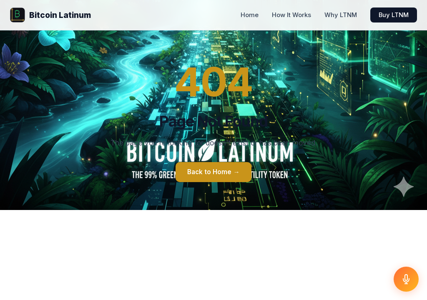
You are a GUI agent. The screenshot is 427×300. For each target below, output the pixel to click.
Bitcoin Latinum (50, 15)
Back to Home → (213, 172)
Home (250, 15)
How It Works (291, 15)
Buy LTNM (394, 15)
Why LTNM (340, 15)
